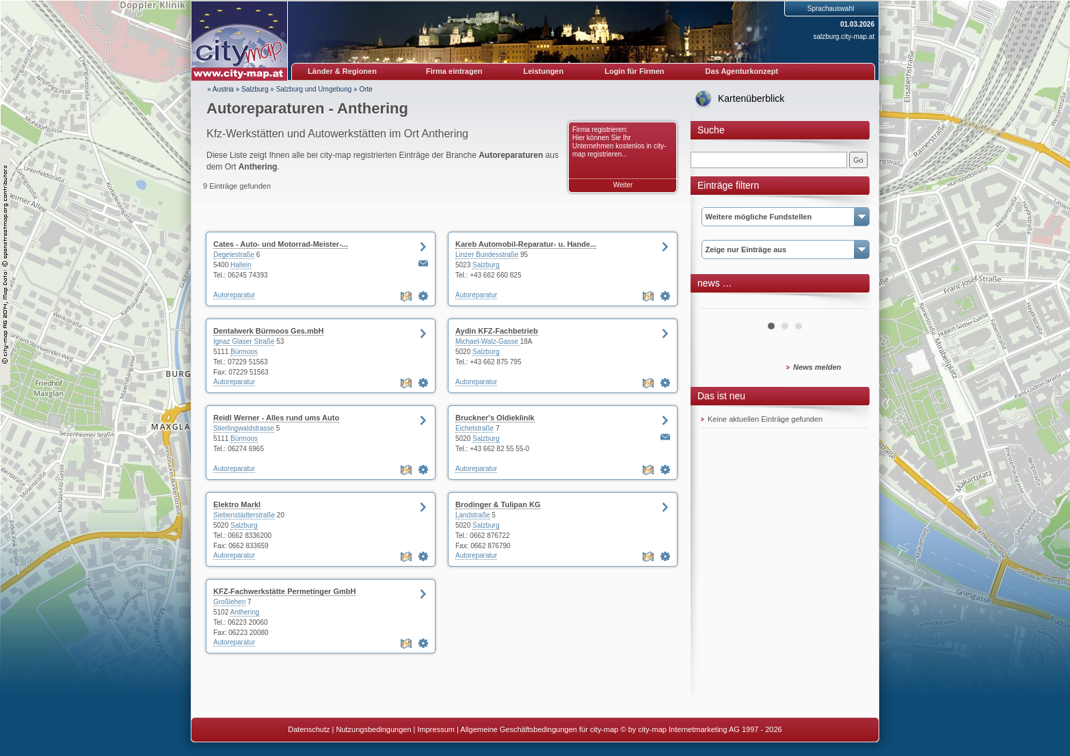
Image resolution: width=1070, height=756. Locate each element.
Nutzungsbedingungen (373, 729)
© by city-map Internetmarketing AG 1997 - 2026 (701, 729)
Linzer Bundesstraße (486, 254)
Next (850, 303)
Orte (365, 89)
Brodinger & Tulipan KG (497, 504)
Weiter (623, 185)
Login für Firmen (634, 71)
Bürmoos (244, 351)
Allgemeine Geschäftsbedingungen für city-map (539, 729)
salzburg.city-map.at (844, 36)
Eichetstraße (474, 428)
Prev (719, 303)
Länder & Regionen (342, 71)
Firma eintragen (454, 71)
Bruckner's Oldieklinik (495, 418)
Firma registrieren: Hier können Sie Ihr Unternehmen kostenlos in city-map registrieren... (619, 142)
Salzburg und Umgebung (314, 89)
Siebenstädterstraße (244, 515)
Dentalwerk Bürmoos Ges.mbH (268, 331)
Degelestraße (233, 254)
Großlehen (229, 602)
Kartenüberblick (751, 98)
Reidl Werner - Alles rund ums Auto (276, 418)
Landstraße (472, 515)
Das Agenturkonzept (742, 71)
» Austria (220, 89)
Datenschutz (309, 729)
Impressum (436, 729)
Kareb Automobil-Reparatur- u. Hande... (525, 244)
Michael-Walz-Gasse (487, 341)
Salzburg (254, 89)
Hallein (241, 265)
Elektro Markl (236, 504)
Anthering (244, 612)
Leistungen (544, 71)
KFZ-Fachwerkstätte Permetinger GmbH (284, 591)
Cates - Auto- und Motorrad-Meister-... (280, 244)
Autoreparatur (234, 295)
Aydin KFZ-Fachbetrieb (496, 331)
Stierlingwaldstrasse (243, 428)
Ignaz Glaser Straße (243, 341)
